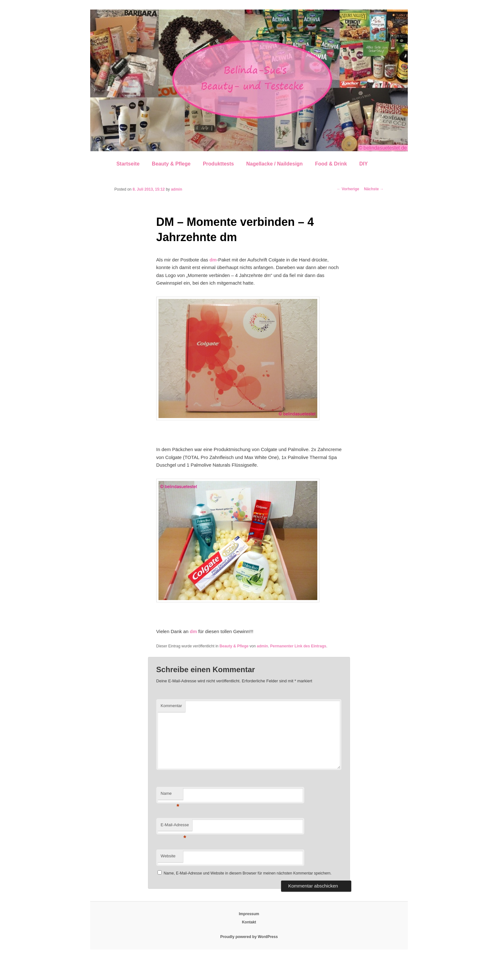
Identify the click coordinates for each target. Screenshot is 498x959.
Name (170, 795)
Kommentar (171, 705)
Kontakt (249, 922)
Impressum (249, 914)
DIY (363, 163)
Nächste (374, 189)
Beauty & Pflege (171, 163)
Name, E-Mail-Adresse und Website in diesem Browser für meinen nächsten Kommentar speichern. (248, 873)
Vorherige (348, 189)
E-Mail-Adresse (175, 826)
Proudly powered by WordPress (249, 937)
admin (176, 189)
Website (168, 856)
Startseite (127, 163)
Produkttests (218, 163)
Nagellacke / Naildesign (274, 163)
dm (213, 259)
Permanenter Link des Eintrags (298, 646)
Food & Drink (331, 163)
